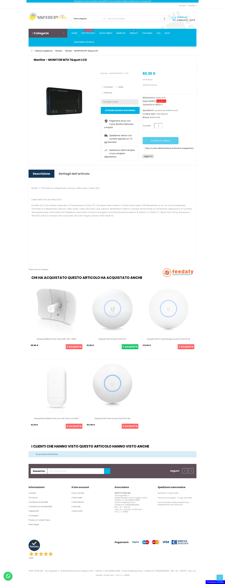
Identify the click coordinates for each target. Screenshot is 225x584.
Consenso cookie (215, 582)
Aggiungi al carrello (160, 140)
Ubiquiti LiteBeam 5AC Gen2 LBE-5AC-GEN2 (56, 339)
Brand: (146, 117)
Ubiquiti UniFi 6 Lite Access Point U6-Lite (112, 418)
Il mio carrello (78, 493)
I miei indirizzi (78, 502)
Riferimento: (149, 98)
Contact (32, 493)
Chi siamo (33, 497)
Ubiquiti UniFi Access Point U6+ (112, 339)
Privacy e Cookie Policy (39, 520)
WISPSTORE (155, 117)
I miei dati (76, 506)
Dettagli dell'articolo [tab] (74, 174)
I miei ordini (77, 497)
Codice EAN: (149, 114)
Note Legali (34, 524)
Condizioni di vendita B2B (40, 506)
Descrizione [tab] (41, 174)
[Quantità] (158, 125)
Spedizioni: (148, 110)
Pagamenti (34, 511)
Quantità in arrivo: (152, 104)
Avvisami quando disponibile (120, 110)
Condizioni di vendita (38, 502)
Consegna (33, 515)
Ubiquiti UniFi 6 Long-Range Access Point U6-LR (168, 339)
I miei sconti (77, 511)
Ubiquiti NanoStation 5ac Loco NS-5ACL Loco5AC (56, 418)
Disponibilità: (149, 101)
